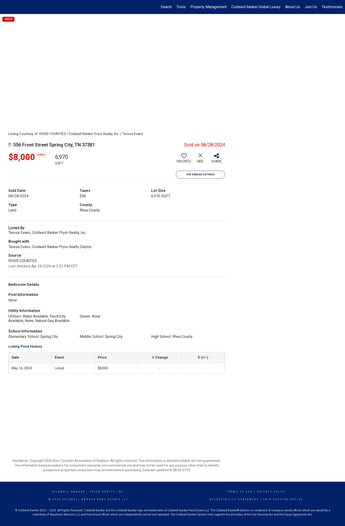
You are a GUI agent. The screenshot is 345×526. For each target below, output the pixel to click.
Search (166, 7)
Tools (181, 7)
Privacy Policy (271, 492)
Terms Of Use (240, 492)
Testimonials (332, 7)
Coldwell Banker (68, 492)
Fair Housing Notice (283, 499)
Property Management (208, 7)
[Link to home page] (5, 7)
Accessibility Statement (234, 499)
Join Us (311, 7)
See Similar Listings (200, 174)
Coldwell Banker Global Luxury (255, 7)
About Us (292, 7)
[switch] (184, 160)
